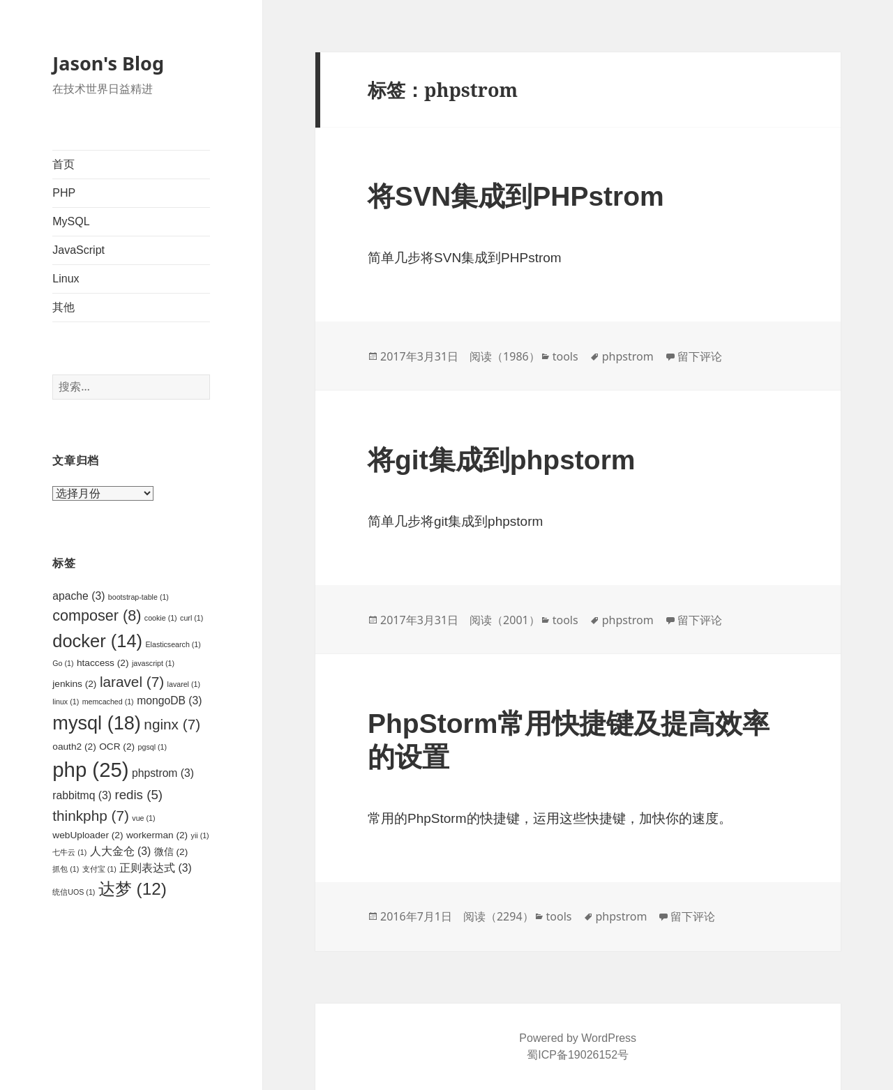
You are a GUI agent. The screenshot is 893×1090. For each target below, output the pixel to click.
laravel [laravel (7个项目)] (132, 682)
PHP (63, 193)
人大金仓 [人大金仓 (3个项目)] (120, 851)
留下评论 (699, 356)
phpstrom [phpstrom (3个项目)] (163, 773)
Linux (65, 279)
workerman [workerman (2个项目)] (157, 835)
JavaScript (78, 250)
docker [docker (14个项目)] (97, 641)
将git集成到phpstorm (501, 460)
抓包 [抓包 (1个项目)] (65, 869)
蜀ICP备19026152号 (578, 1055)
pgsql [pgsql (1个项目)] (152, 747)
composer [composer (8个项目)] (96, 615)
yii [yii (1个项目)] (200, 835)
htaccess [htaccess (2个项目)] (103, 663)
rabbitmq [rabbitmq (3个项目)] (82, 795)
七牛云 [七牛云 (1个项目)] (69, 852)
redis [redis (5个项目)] (138, 794)
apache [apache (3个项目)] (78, 596)
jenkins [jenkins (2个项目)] (74, 684)
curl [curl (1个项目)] (191, 618)
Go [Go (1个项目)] (62, 663)
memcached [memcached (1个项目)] (108, 701)
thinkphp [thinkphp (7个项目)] (90, 816)
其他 (63, 307)
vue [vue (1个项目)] (143, 818)
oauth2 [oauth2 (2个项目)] (74, 746)
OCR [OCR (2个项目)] (117, 746)
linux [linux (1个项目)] (65, 701)
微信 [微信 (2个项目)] (171, 852)
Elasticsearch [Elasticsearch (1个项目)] (172, 644)
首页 (63, 164)
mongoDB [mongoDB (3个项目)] (169, 700)
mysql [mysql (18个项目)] (96, 723)
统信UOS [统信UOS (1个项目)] (73, 892)
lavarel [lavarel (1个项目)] (183, 684)
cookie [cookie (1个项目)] (160, 618)
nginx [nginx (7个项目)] (172, 724)
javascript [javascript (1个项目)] (153, 663)
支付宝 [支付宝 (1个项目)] (99, 869)
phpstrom (628, 356)
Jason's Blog (108, 63)
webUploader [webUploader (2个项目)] (87, 835)
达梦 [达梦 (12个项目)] (132, 888)
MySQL (70, 221)
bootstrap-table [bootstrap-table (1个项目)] (138, 597)
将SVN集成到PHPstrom (516, 196)
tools (565, 356)
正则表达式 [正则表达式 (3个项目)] (155, 868)
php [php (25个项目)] (90, 769)
